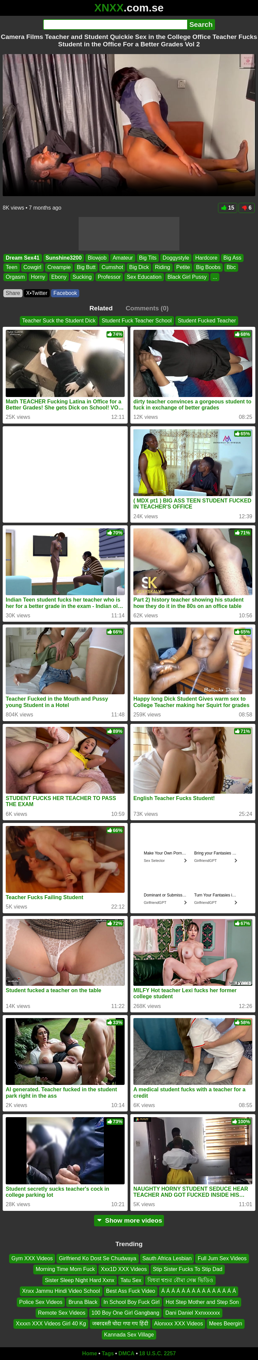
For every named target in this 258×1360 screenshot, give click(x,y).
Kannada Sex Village (129, 1334)
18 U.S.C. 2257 (157, 1353)
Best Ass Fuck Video (130, 1291)
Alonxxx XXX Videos (178, 1323)
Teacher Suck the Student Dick (59, 320)
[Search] (115, 24)
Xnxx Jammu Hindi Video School (61, 1291)
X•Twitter (36, 293)
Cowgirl (32, 267)
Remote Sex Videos (61, 1313)
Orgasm (15, 276)
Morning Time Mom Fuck (65, 1269)
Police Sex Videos (40, 1302)
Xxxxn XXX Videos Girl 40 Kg (51, 1323)
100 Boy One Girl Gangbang (125, 1313)
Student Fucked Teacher (207, 320)
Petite (183, 267)
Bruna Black (83, 1302)
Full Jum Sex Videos (222, 1258)
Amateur (123, 258)
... (215, 276)
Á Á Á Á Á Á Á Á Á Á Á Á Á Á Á (198, 1291)
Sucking (82, 276)
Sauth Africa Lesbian (167, 1258)
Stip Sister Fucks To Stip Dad (187, 1269)
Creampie (59, 267)
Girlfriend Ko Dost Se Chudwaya (97, 1258)
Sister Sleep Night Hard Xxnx (79, 1280)
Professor (109, 276)
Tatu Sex (131, 1280)
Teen (11, 267)
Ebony (59, 276)
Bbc (231, 267)
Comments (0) (147, 308)
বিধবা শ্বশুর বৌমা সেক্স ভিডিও (180, 1280)
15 (227, 208)
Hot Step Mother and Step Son (202, 1302)
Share (13, 293)
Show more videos (129, 1220)
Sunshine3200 (64, 258)
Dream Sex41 (23, 258)
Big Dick (139, 267)
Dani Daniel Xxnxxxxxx (192, 1313)
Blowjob (97, 258)
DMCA (126, 1353)
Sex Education (144, 276)
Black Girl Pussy (187, 276)
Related (101, 308)
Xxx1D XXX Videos (124, 1269)
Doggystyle (176, 258)
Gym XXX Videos (32, 1258)
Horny (38, 276)
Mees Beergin (225, 1323)
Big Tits (148, 258)
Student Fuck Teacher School (136, 320)
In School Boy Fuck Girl (131, 1302)
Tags (108, 1353)
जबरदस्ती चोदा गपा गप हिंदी (120, 1323)
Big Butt (86, 267)
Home (89, 1353)
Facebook (65, 293)
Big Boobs (208, 267)
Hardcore (206, 258)
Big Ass (232, 258)
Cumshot (112, 267)
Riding (162, 267)
